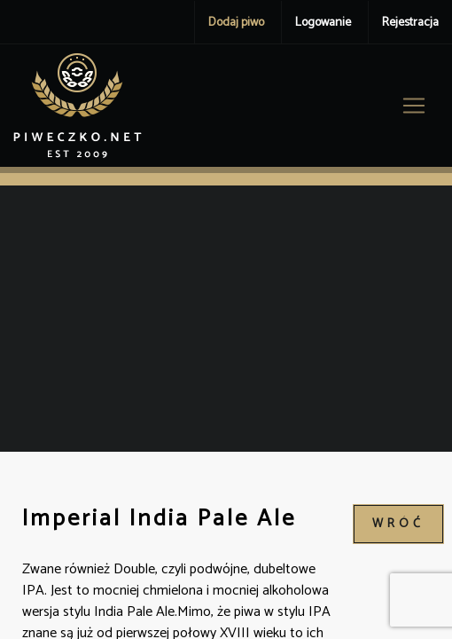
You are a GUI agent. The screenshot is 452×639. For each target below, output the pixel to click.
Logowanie (323, 22)
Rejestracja (410, 22)
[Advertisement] (226, 318)
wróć (398, 524)
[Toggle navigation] (414, 105)
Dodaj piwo (236, 22)
